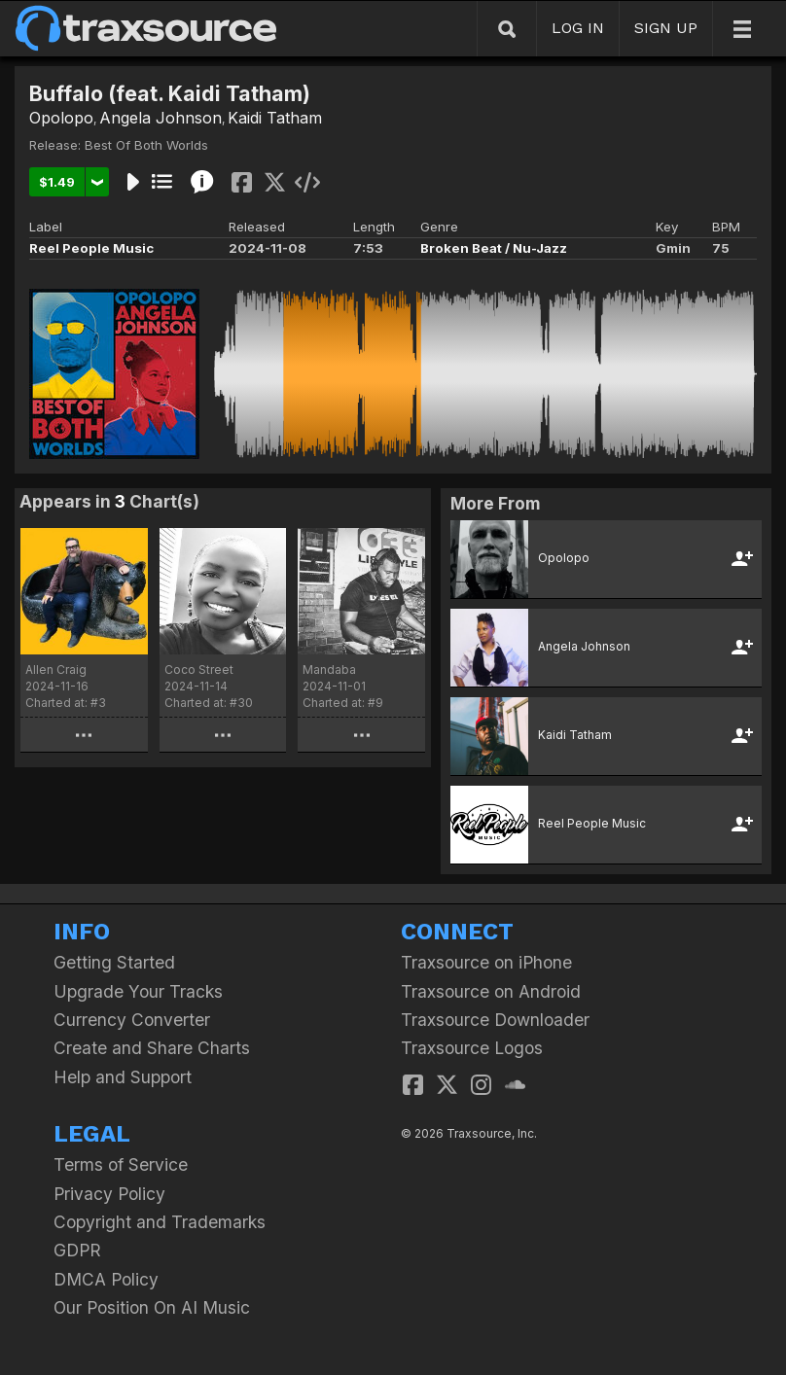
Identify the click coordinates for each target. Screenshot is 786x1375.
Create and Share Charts (152, 1048)
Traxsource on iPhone (486, 962)
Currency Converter (132, 1019)
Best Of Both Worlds (146, 145)
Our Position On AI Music (152, 1307)
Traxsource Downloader (495, 1019)
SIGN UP (665, 27)
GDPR (77, 1250)
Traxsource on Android (491, 991)
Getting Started (114, 962)
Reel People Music (91, 248)
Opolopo (61, 117)
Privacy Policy (109, 1193)
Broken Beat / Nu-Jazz (493, 248)
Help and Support (123, 1077)
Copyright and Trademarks (160, 1222)
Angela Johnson (160, 117)
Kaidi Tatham (275, 117)
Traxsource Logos (472, 1048)
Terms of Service (121, 1164)
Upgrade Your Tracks (138, 991)
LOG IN (578, 27)
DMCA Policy (106, 1279)
